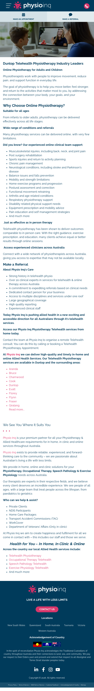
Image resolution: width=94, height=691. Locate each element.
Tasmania (68, 625)
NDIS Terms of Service (37, 685)
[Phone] (87, 5)
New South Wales (16, 625)
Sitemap (83, 685)
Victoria (81, 625)
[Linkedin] (36, 669)
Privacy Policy (12, 685)
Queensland (35, 625)
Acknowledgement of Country (70, 685)
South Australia (52, 625)
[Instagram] (50, 669)
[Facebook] (43, 669)
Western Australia (47, 631)
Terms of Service (24, 685)
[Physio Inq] (32, 5)
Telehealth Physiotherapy (25, 555)
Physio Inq (13, 354)
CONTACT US (47, 609)
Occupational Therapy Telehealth (30, 559)
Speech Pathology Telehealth (28, 563)
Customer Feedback (52, 685)
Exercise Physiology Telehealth (28, 567)
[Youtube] (58, 669)
